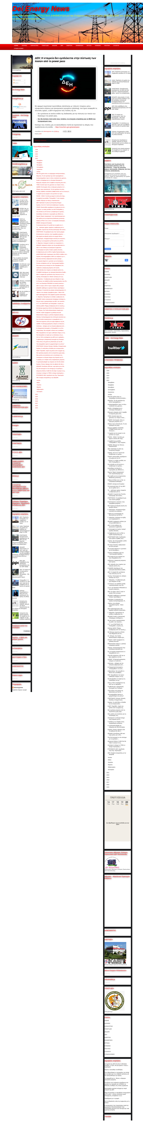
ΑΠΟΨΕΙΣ (24, 45)
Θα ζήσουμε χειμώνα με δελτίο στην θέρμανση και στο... (50, 308)
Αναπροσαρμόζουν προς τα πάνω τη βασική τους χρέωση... (51, 178)
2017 (36, 403)
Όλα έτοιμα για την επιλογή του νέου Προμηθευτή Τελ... (50, 265)
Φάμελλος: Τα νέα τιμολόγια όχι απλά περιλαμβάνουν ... (50, 176)
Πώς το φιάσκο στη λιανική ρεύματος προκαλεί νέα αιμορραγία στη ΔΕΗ (20, 259)
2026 (36, 149)
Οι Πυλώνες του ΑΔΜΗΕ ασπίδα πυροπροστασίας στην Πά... (51, 281)
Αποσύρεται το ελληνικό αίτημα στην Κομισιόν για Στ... (50, 357)
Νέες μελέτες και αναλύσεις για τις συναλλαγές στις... (49, 355)
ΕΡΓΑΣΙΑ (89, 45)
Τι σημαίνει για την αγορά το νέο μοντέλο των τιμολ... (49, 193)
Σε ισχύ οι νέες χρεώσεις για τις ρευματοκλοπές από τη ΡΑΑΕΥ (24, 202)
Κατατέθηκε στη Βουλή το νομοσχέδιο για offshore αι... (50, 214)
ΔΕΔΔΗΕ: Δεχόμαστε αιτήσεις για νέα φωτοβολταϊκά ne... (50, 245)
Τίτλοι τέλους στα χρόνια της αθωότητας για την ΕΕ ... (50, 341)
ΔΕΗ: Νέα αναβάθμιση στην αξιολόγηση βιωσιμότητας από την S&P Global (24, 563)
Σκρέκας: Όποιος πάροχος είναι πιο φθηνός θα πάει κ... (50, 364)
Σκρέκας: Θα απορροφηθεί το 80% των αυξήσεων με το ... (51, 256)
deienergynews (18, 687)
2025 (36, 151)
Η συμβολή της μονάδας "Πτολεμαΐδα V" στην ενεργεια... (50, 198)
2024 (36, 154)
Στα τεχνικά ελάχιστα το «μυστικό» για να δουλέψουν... (50, 261)
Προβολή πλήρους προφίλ (19, 690)
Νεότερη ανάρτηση (40, 140)
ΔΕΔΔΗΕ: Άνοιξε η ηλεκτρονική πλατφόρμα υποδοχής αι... (51, 299)
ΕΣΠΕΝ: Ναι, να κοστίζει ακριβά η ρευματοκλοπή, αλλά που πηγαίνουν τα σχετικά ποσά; (20, 212)
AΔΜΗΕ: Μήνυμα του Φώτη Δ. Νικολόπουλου (47, 200)
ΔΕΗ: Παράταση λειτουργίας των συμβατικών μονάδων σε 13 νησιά (24, 520)
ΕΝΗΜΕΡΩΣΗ (79, 45)
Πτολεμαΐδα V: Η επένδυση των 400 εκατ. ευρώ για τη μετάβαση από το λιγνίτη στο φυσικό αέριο (21, 583)
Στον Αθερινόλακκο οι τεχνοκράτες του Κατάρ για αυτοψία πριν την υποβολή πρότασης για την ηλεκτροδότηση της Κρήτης (117, 1074)
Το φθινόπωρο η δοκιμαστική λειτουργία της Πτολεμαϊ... (50, 339)
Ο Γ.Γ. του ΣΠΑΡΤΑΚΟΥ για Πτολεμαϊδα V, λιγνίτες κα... (50, 303)
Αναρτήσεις (17, 80)
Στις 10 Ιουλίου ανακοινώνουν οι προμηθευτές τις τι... (49, 319)
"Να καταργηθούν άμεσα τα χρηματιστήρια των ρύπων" (50, 344)
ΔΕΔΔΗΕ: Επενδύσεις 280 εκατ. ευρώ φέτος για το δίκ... (50, 366)
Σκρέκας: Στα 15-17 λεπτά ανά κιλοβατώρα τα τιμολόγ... (50, 205)
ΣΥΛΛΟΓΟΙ (116, 45)
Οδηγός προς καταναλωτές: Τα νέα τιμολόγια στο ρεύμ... (50, 189)
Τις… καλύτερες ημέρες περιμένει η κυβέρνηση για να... (50, 227)
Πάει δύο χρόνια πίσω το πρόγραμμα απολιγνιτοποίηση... (51, 173)
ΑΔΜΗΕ (16, 45)
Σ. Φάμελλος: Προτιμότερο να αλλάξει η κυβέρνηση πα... (50, 297)
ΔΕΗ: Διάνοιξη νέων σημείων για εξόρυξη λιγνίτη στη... (50, 270)
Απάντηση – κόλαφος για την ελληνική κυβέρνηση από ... (50, 326)
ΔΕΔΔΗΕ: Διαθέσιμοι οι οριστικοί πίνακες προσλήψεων (50, 288)
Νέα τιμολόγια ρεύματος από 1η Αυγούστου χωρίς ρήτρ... (50, 353)
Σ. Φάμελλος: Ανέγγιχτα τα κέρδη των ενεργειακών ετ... (50, 243)
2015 (36, 407)
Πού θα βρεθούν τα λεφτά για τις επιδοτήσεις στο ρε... (50, 335)
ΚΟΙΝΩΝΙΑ (98, 45)
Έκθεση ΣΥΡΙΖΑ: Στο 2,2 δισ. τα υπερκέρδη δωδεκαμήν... (51, 220)
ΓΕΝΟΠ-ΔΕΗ (45, 45)
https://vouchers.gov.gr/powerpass (67, 127)
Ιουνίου (39, 380)
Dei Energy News (41, 9)
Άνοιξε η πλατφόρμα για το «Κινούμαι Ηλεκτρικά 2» (49, 180)
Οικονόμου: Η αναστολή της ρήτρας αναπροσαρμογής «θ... (51, 290)
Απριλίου (39, 384)
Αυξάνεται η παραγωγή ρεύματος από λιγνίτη (47, 267)
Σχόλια (15, 83)
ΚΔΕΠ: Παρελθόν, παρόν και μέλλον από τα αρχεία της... (50, 350)
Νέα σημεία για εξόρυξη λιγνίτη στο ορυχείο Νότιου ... (49, 236)
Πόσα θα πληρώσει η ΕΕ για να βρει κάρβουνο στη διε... (50, 321)
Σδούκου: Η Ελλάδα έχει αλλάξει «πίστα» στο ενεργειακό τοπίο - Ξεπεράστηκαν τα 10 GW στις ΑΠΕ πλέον (21, 284)
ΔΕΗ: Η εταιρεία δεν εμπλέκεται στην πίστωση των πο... (50, 274)
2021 (36, 394)
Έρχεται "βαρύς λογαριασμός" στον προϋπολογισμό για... (51, 216)
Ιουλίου (39, 171)
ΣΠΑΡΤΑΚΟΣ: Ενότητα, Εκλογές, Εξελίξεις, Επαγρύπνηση (51, 346)
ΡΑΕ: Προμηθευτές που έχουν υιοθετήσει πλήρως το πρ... (51, 332)
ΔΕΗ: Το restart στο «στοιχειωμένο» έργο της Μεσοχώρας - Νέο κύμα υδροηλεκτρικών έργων (21, 573)
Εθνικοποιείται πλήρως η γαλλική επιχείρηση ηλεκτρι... (50, 314)
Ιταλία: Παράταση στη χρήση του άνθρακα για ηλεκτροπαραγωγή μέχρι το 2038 (25, 529)
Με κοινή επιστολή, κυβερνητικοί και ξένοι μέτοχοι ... (49, 258)
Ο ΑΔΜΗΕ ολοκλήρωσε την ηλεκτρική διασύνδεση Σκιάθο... (51, 272)
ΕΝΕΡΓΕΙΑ (69, 45)
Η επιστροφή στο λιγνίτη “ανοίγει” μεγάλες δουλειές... (49, 249)
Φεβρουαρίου (40, 389)
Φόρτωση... (15, 93)
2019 (36, 399)
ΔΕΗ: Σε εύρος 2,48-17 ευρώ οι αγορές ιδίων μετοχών (50, 285)
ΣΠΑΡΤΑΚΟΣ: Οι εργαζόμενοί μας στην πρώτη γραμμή (50, 231)
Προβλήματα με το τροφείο (112, 1098)
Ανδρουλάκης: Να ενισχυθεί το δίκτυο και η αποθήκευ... (50, 330)
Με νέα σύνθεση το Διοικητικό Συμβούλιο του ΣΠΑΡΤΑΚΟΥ (25, 294)
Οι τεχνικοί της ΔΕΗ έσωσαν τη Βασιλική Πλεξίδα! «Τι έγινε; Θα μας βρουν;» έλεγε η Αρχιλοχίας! (116, 1065)
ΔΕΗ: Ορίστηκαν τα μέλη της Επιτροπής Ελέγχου (48, 202)
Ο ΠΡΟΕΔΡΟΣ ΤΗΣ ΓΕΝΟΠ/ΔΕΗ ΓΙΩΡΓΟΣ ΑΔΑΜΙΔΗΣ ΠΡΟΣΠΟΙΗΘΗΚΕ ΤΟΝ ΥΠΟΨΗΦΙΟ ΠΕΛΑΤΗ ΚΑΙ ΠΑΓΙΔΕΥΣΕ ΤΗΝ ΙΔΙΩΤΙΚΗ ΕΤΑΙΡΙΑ (117, 1108)
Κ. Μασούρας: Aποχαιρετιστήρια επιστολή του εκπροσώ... (51, 238)
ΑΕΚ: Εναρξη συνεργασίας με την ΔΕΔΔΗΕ (47, 377)
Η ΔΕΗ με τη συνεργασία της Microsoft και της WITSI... (50, 241)
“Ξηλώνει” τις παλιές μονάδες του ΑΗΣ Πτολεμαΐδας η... (50, 209)
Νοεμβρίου (39, 162)
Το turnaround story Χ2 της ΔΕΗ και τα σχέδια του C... (50, 225)
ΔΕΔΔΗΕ (54, 45)
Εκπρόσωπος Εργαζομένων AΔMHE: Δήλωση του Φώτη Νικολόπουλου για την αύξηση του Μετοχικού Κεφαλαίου (20, 605)
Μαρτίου (39, 387)
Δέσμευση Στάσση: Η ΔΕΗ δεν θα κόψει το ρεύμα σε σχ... (50, 371)
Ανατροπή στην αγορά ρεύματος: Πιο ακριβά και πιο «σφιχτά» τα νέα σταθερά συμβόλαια (25, 616)
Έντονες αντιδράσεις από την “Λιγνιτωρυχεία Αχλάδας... (50, 263)
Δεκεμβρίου (40, 160)
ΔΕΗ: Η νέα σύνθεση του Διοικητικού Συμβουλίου (48, 247)
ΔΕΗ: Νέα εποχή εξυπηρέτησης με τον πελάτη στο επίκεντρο (24, 275)
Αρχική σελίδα (66, 140)
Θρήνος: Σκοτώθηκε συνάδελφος (114, 1069)
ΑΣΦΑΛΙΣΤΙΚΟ (34, 45)
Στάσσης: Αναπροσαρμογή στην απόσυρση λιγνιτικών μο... (51, 317)
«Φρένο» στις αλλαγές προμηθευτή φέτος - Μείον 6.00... (50, 292)
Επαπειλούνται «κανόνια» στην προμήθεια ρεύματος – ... (50, 234)
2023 (36, 156)
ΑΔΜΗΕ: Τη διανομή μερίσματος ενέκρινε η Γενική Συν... (50, 323)
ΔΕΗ (62, 45)
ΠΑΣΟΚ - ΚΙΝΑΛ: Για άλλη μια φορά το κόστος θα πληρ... (50, 196)
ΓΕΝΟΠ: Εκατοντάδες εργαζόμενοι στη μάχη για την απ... (50, 207)
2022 (36, 158)
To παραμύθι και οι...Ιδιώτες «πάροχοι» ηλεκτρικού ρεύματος (115, 1079)
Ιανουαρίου (40, 391)
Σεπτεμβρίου (40, 167)
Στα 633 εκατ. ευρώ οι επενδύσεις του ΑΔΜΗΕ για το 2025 (25, 266)
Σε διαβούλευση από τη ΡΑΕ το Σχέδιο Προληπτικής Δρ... (50, 252)
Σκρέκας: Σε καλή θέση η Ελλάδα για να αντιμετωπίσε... (50, 348)
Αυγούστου (40, 169)
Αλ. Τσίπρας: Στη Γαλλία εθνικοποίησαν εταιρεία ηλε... (50, 310)
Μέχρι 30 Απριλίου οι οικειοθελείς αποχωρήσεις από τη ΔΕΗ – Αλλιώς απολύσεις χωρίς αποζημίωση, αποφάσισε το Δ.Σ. (118, 1094)
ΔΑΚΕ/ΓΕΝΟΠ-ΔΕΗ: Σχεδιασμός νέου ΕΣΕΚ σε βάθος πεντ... (52, 254)
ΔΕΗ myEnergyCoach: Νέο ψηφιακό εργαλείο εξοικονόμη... (51, 294)
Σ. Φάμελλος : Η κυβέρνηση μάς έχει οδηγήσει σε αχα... (50, 279)
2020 (36, 396)
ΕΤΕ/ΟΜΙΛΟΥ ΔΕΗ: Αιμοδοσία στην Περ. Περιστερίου (50, 375)
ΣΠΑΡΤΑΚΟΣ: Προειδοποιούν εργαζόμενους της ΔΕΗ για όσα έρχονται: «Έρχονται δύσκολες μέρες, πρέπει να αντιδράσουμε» (20, 237)
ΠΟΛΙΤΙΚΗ (107, 45)
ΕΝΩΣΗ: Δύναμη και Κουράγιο (44, 223)
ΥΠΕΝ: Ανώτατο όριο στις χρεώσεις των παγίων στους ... (50, 184)
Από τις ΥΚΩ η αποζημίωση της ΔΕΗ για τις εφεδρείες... (50, 337)
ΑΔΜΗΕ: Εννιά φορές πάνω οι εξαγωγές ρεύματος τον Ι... (51, 187)
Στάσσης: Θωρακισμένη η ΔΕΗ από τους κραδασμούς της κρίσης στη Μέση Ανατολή (20, 594)
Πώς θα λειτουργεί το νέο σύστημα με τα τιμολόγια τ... (50, 368)
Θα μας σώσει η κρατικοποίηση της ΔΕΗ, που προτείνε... (50, 301)
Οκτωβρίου (40, 165)
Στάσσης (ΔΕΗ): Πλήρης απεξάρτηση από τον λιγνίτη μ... (50, 306)
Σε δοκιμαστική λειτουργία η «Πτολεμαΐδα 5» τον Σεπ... (50, 328)
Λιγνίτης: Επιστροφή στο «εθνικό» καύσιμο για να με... (50, 276)
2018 (36, 401)
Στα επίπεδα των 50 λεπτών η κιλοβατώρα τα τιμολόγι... (50, 211)
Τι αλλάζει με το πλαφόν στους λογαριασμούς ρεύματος (50, 359)
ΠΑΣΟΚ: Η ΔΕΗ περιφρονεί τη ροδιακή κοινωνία (48, 312)
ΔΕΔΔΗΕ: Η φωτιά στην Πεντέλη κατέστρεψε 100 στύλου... (51, 229)
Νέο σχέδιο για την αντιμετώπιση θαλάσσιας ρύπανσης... (50, 218)
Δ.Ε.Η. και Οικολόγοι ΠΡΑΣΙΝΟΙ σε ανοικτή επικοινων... (50, 283)
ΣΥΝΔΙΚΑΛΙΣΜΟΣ (18, 48)
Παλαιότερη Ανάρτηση (93, 140)
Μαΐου (38, 382)
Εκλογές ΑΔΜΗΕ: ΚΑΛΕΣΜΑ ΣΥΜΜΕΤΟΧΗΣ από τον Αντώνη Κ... (53, 191)
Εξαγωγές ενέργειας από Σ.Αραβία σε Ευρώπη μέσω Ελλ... (51, 182)
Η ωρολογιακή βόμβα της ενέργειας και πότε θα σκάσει (50, 362)
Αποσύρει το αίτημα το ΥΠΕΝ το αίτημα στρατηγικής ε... (50, 373)
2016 (36, 405)
